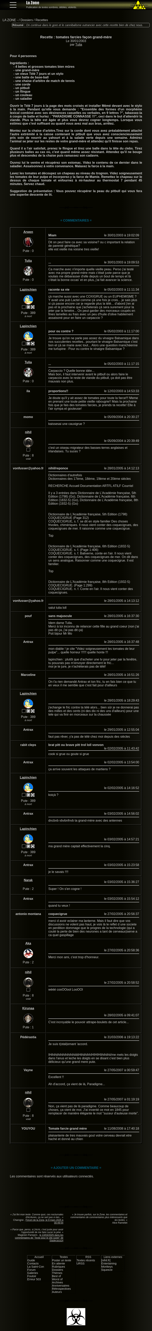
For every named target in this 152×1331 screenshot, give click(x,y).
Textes (64, 1257)
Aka (28, 943)
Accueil (39, 1257)
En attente (58, 1263)
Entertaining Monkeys (109, 1265)
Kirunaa (28, 1008)
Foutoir (31, 1276)
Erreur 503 (34, 1279)
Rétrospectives (61, 1288)
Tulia (78, 44)
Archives (57, 1282)
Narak (28, 880)
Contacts (33, 1263)
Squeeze (107, 1269)
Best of (56, 1276)
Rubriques (58, 1266)
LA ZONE (9, 20)
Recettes (41, 20)
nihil (28, 432)
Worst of (57, 1279)
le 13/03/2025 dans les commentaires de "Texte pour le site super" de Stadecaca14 (39, 1238)
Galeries (32, 1273)
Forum (31, 1269)
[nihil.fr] (105, 1260)
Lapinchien (28, 289)
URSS (81, 1263)
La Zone (32, 2)
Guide (31, 1260)
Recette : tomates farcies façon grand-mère (76, 37)
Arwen (28, 232)
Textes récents (86, 1260)
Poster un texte (61, 1260)
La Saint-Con (35, 1266)
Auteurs (57, 1291)
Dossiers (27, 20)
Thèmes (57, 1273)
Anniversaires (60, 1285)
